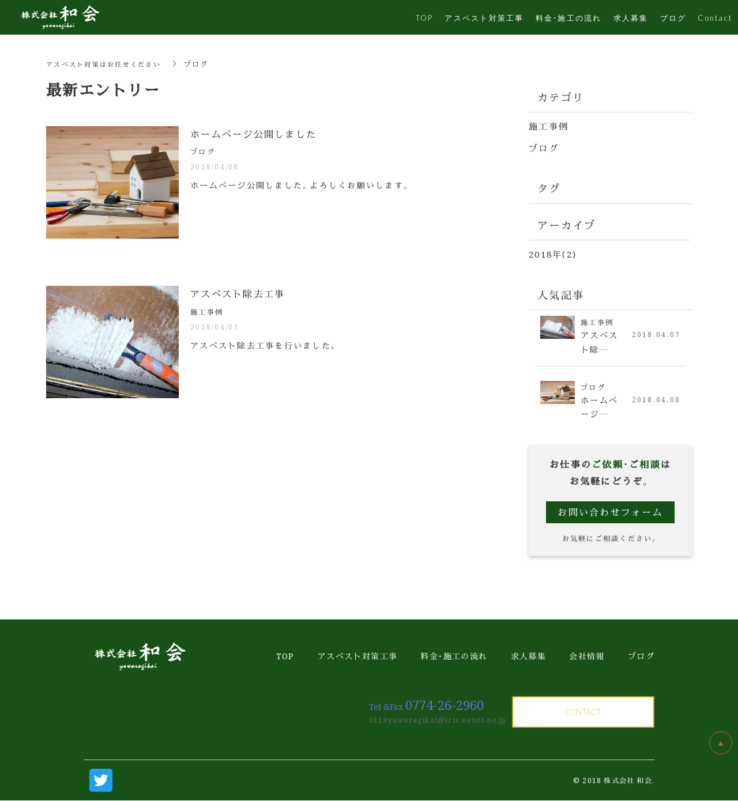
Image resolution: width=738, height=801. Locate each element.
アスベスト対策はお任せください (108, 64)
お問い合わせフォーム (610, 512)
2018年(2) (553, 253)
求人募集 (631, 17)
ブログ (544, 147)
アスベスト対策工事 (484, 17)
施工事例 (548, 126)
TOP (425, 17)
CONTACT (583, 712)
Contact (715, 17)
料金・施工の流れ (569, 17)
